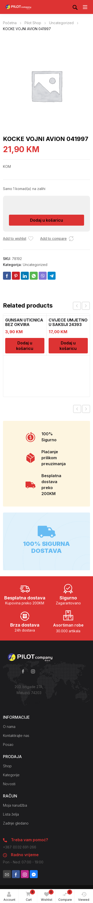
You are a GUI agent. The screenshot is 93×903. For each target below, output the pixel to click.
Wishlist (47, 896)
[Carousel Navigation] (81, 306)
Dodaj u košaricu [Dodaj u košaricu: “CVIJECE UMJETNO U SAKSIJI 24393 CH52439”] (68, 345)
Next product (86, 409)
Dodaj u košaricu (46, 220)
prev (77, 306)
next (86, 306)
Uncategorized (61, 23)
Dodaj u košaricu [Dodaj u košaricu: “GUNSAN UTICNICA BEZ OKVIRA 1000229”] (24, 345)
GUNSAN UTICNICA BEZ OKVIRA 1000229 (24, 324)
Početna (10, 23)
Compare (65, 896)
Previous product (77, 409)
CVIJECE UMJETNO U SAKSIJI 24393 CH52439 (68, 324)
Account (9, 897)
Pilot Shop (33, 23)
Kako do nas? (29, 703)
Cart (29, 896)
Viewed (83, 897)
